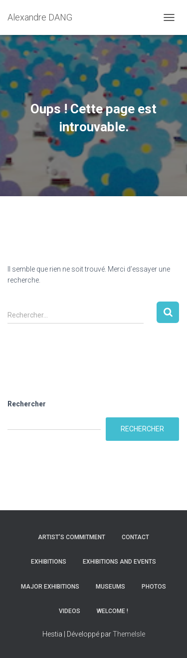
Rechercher (26, 404)
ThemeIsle (129, 634)
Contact (135, 537)
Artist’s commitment (71, 537)
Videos (69, 611)
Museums (110, 586)
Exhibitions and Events (119, 561)
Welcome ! (112, 611)
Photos (154, 586)
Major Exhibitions (50, 586)
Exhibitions (48, 561)
